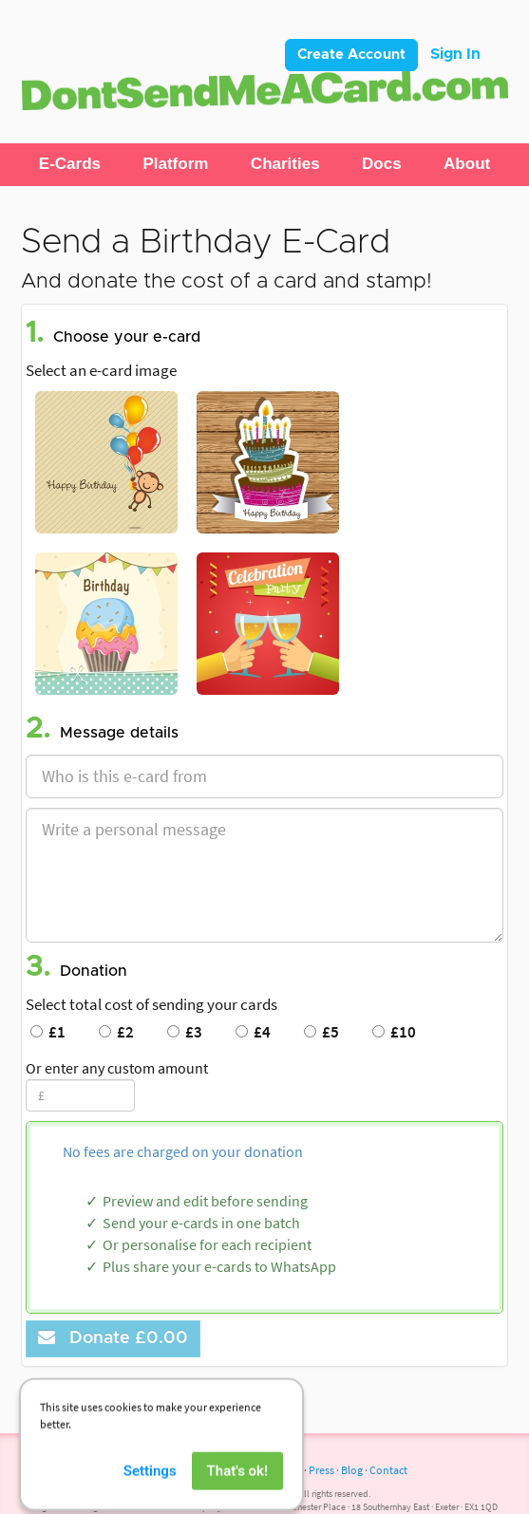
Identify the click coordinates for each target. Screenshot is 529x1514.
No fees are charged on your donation (183, 1151)
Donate (113, 1338)
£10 (394, 1031)
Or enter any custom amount (117, 1067)
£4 (253, 1031)
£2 (116, 1031)
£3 (184, 1031)
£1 (48, 1031)
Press (321, 1470)
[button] (70, 164)
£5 (321, 1031)
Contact (388, 1470)
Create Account (351, 54)
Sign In (455, 54)
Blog (352, 1470)
